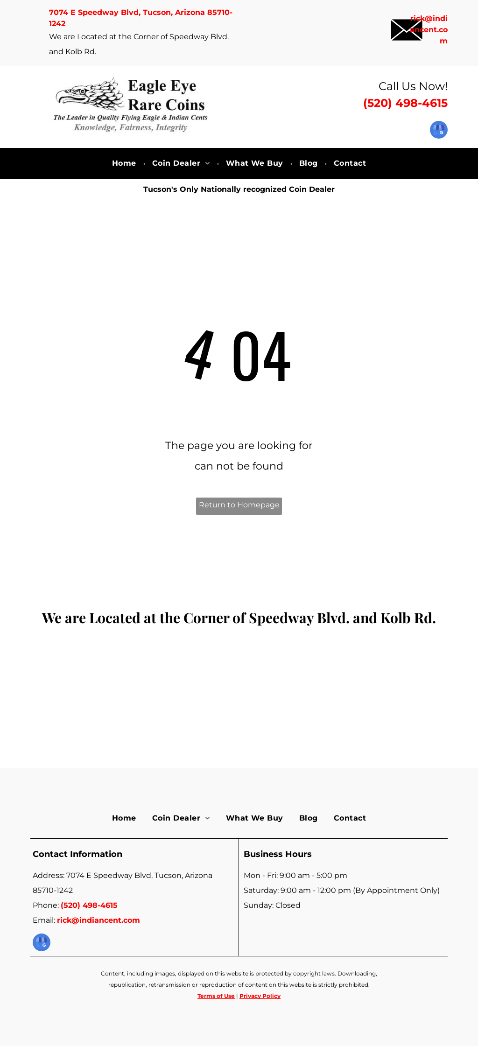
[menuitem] (125, 163)
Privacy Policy (260, 995)
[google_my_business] (439, 131)
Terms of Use (216, 995)
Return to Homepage (239, 504)
